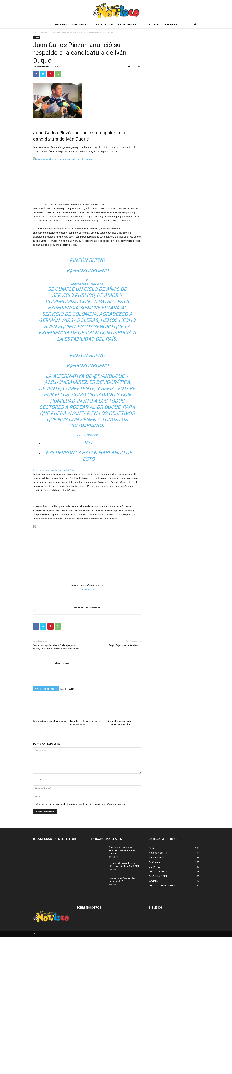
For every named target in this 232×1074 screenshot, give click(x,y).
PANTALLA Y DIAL (104, 24)
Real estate (153, 24)
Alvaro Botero (43, 66)
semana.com (87, 589)
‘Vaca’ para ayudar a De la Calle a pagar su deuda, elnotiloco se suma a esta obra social (56, 647)
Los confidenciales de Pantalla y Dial (50, 721)
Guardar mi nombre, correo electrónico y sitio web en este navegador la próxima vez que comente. (83, 804)
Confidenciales (81, 24)
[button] (195, 24)
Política (44, 32)
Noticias (61, 24)
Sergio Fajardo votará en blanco (125, 645)
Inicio (35, 32)
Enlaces (171, 24)
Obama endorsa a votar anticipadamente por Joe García (122, 850)
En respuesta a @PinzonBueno (87, 283)
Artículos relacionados (46, 689)
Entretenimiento (130, 24)
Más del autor (67, 689)
